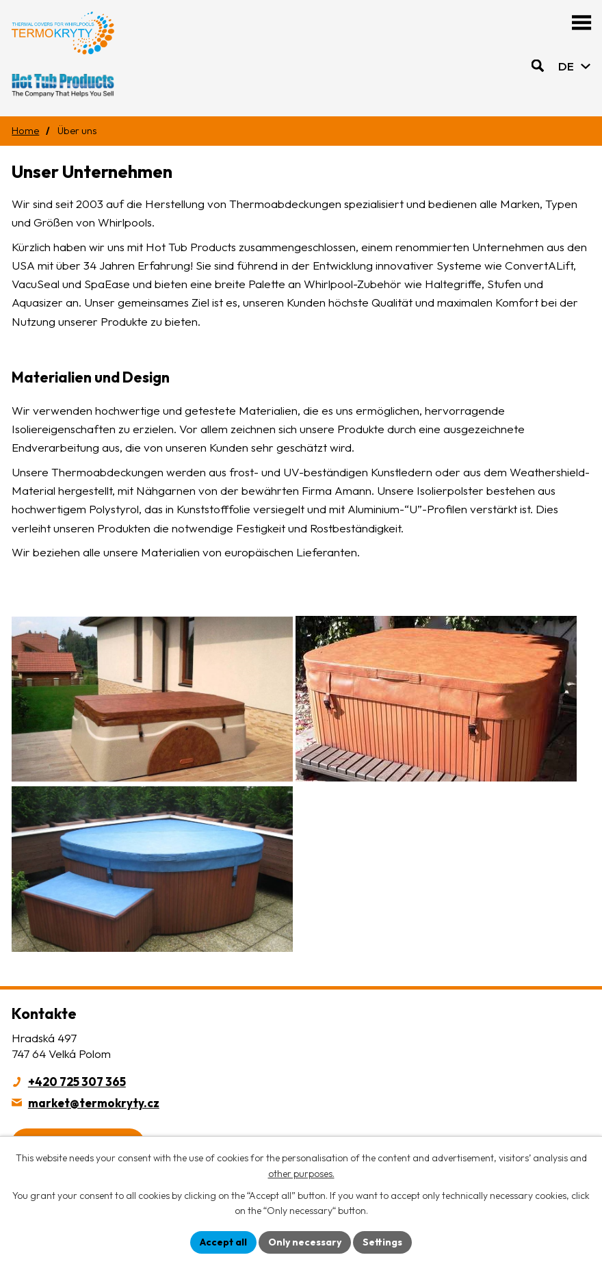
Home (25, 131)
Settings (382, 1242)
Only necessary (304, 1242)
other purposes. (301, 1173)
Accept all (223, 1242)
